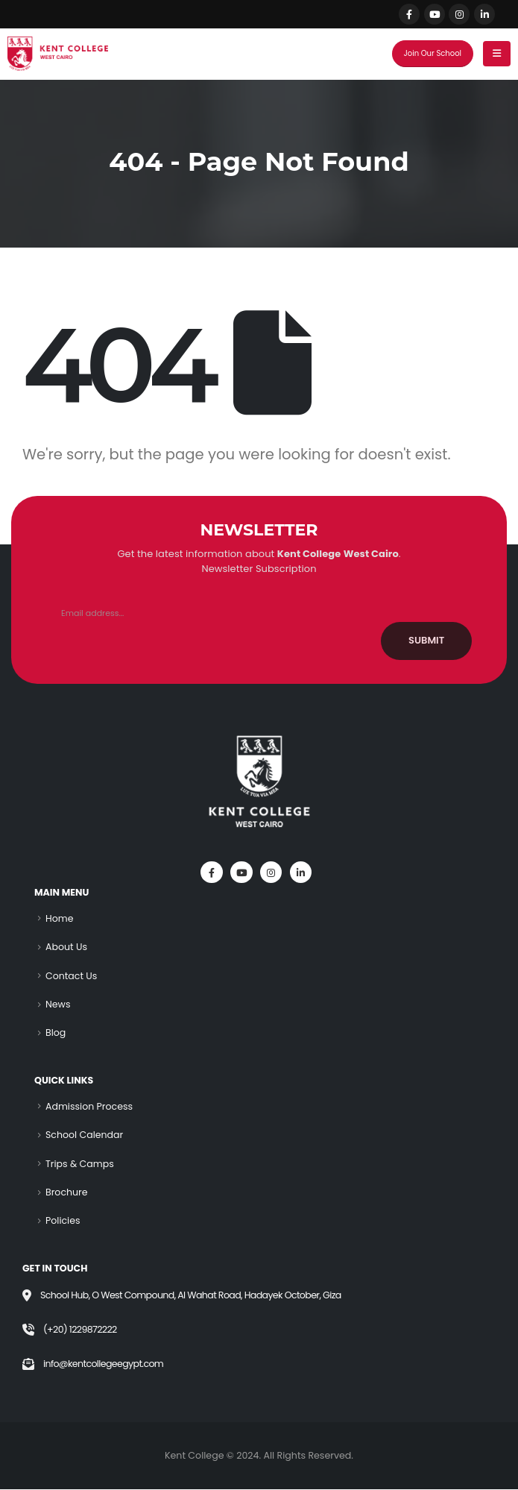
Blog (55, 1033)
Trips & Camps (79, 1163)
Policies (62, 1221)
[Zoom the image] (259, 738)
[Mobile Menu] (497, 53)
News (58, 1004)
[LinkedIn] (484, 14)
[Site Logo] (57, 54)
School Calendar (84, 1135)
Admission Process (89, 1106)
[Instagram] (459, 14)
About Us (66, 946)
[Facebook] (409, 14)
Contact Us (71, 975)
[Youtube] (434, 14)
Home (59, 918)
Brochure (66, 1192)
